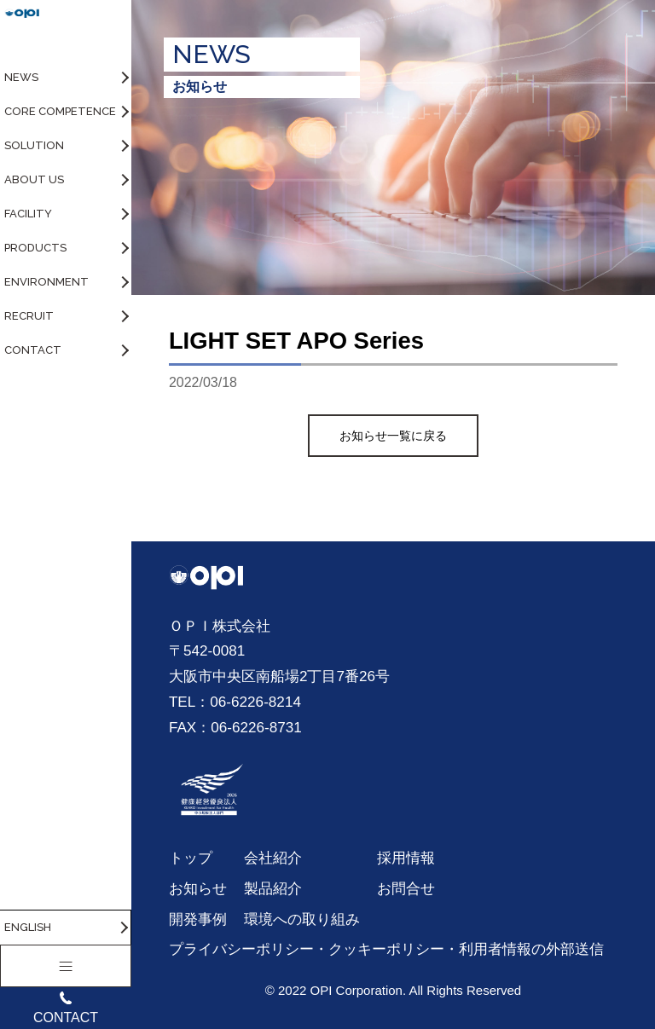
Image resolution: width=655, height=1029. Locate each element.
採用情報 (406, 857)
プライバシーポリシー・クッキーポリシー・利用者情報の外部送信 (386, 948)
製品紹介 (273, 888)
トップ (190, 857)
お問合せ (406, 888)
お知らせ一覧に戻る (393, 435)
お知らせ (198, 888)
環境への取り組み (302, 919)
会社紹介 (273, 857)
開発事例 (198, 919)
